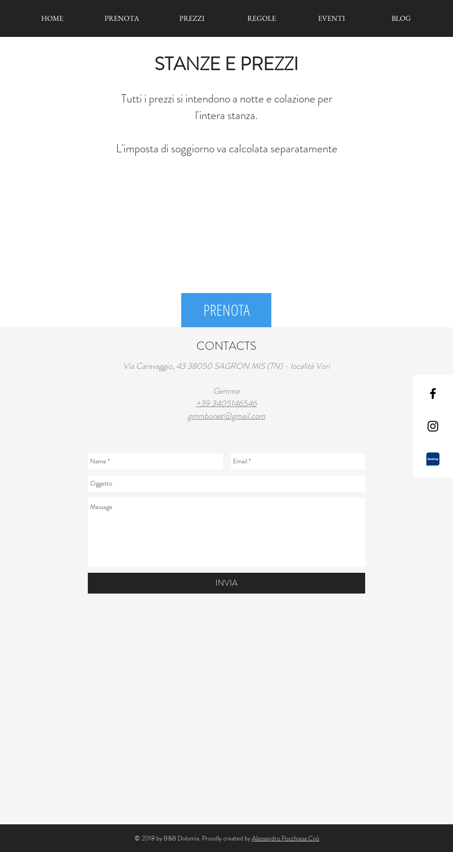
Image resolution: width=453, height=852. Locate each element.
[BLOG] (401, 18)
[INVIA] (226, 583)
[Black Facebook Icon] (433, 393)
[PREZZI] (191, 18)
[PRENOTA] (122, 18)
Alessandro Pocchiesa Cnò (285, 838)
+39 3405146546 (226, 403)
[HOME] (52, 18)
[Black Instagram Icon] (433, 426)
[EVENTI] (331, 18)
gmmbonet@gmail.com (226, 416)
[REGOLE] (261, 18)
